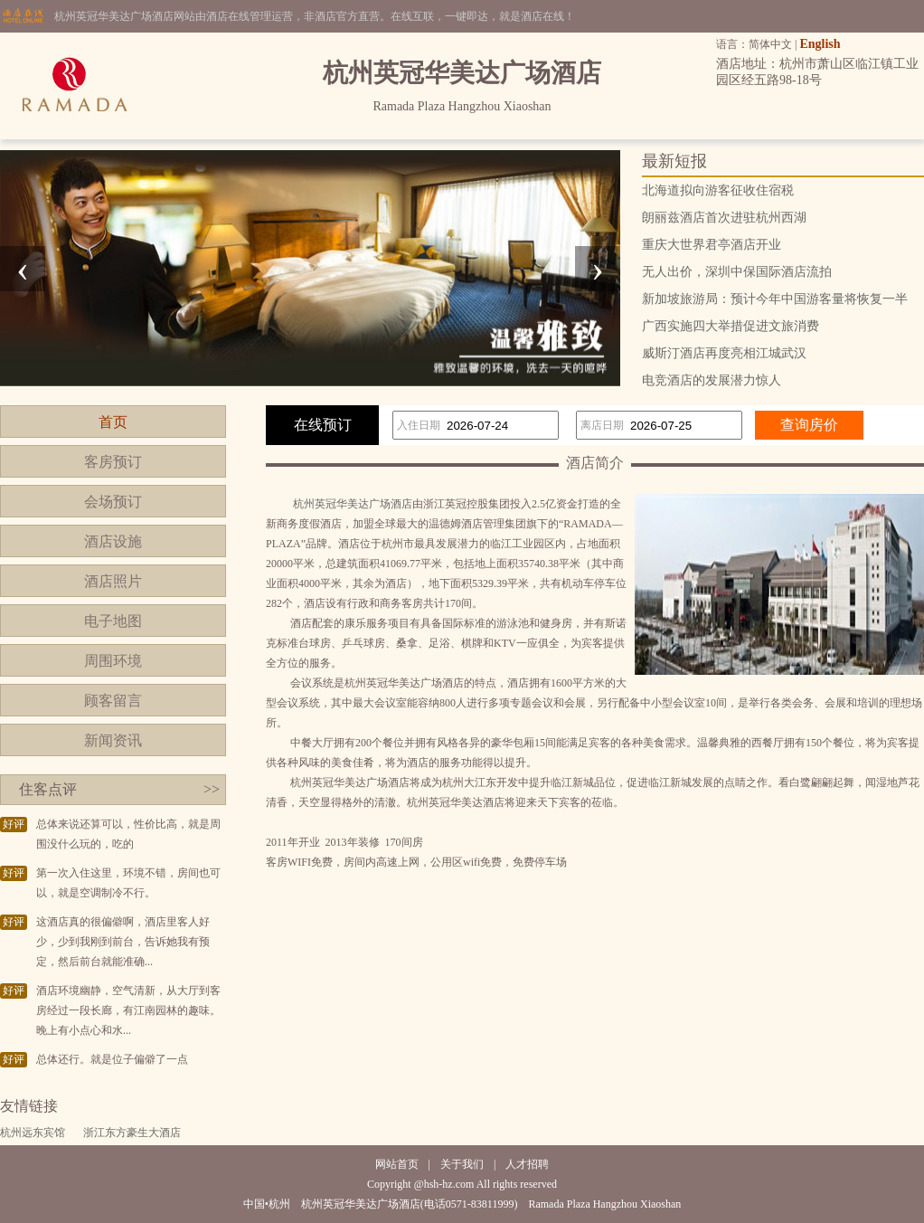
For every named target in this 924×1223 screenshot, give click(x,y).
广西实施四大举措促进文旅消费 (730, 326)
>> (211, 789)
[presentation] (22, 268)
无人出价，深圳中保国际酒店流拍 (737, 272)
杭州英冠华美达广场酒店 (352, 504)
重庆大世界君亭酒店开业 (711, 244)
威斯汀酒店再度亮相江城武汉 (724, 353)
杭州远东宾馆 (32, 1132)
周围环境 (113, 660)
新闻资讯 (113, 740)
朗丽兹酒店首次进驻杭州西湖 (724, 217)
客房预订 (113, 461)
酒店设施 (113, 541)
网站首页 (397, 1164)
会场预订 (113, 501)
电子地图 (113, 621)
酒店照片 (113, 581)
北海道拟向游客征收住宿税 (718, 190)
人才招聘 (527, 1164)
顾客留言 (113, 700)
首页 (113, 422)
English (819, 44)
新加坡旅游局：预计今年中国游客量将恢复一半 (775, 299)
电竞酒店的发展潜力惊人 (711, 380)
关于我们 (462, 1164)
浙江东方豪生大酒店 (132, 1132)
